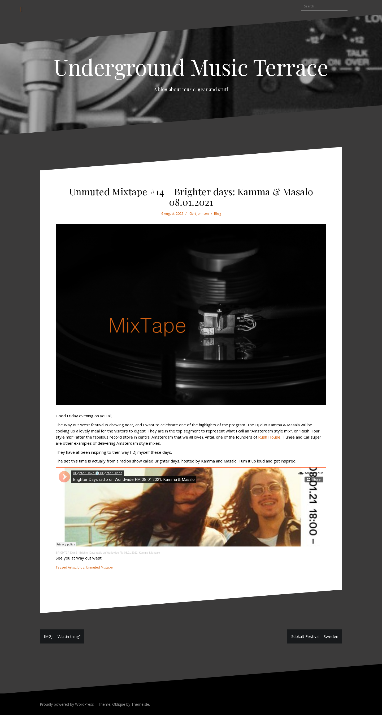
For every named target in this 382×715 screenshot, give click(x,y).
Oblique (118, 704)
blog (80, 567)
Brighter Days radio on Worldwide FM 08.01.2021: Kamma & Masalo (119, 552)
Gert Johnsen (199, 213)
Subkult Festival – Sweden (314, 636)
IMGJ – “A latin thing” (62, 636)
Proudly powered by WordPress (67, 704)
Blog (217, 213)
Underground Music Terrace (191, 66)
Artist (72, 567)
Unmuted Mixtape (99, 567)
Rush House (269, 437)
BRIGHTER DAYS (66, 552)
